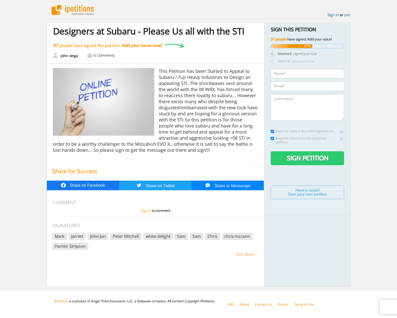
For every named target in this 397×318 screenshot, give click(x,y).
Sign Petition (307, 158)
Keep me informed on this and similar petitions (299, 140)
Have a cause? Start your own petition (307, 192)
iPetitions (73, 10)
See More (245, 254)
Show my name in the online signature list (302, 131)
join (347, 14)
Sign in (333, 14)
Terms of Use (304, 304)
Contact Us (263, 304)
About (244, 304)
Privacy (283, 304)
